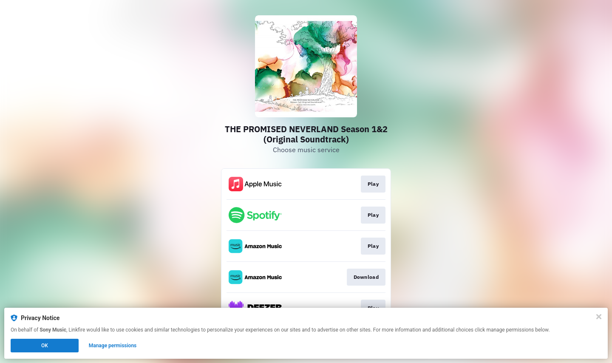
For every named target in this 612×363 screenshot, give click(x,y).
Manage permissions (113, 346)
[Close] (599, 316)
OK (44, 346)
